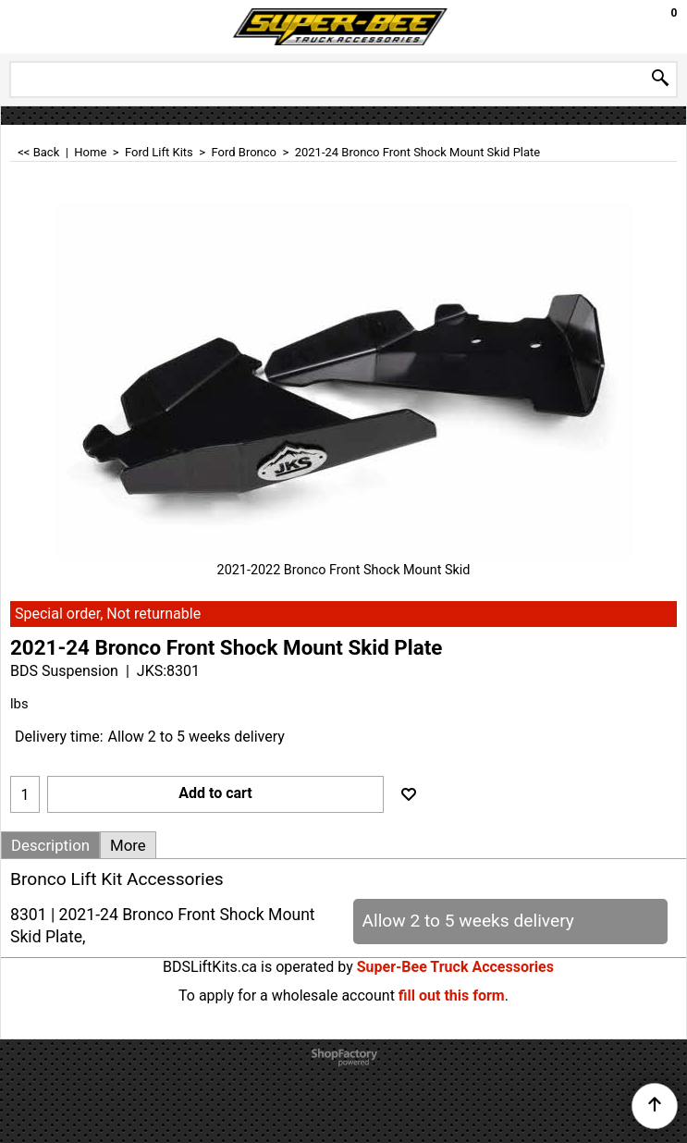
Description (50, 845)
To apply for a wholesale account (286, 995)
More (128, 845)
